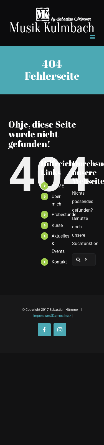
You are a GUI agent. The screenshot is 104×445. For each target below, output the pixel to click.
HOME (58, 186)
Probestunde (64, 214)
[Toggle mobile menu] (93, 37)
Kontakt (59, 262)
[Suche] (78, 259)
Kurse (57, 225)
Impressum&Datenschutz (52, 316)
